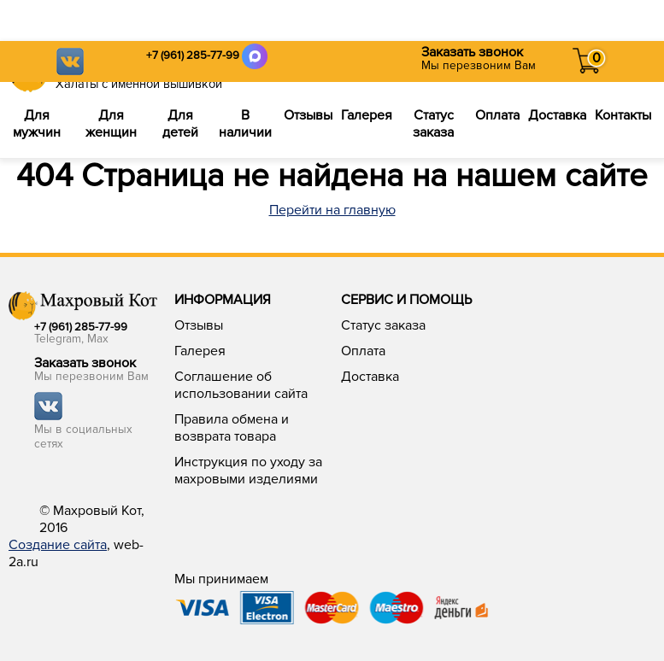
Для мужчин (37, 124)
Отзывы (308, 115)
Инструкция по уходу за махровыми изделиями (248, 470)
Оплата (497, 115)
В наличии (245, 124)
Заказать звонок (472, 52)
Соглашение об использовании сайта (241, 385)
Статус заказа (433, 124)
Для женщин (111, 124)
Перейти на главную (332, 210)
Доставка (557, 115)
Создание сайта (58, 544)
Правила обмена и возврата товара (231, 428)
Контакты (623, 115)
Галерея (366, 115)
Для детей (180, 124)
